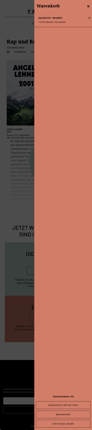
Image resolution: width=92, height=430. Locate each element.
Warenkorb (63, 414)
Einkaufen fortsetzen (63, 405)
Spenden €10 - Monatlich (50, 17)
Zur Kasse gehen (63, 423)
